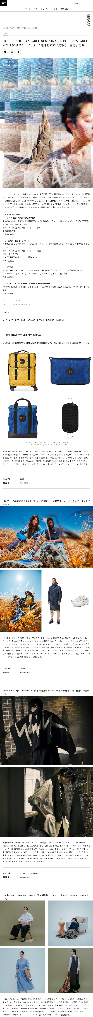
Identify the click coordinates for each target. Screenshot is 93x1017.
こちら (11, 234)
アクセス (64, 9)
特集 (35, 9)
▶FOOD (40, 320)
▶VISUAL (60, 320)
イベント (54, 9)
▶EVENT (50, 320)
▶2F (11, 320)
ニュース (44, 9)
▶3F (17, 320)
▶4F (23, 320)
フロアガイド (78, 3)
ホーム (27, 9)
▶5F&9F (31, 320)
